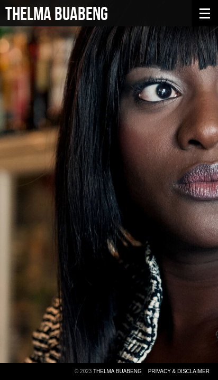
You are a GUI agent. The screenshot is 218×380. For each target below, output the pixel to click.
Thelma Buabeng (56, 14)
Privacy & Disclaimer (179, 371)
